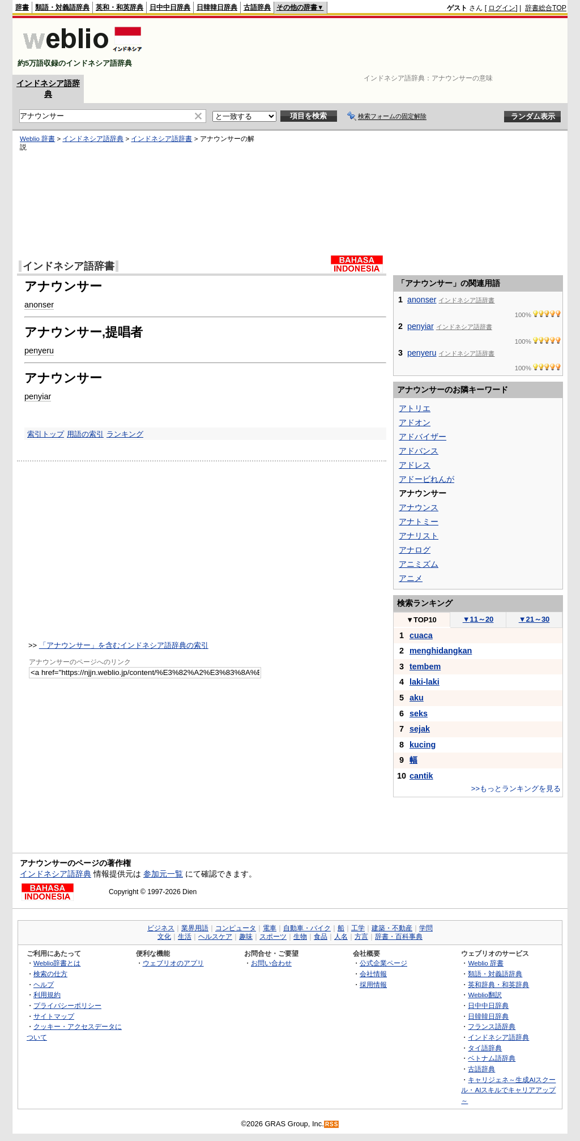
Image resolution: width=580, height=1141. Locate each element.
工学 (358, 928)
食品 (320, 936)
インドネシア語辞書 (161, 138)
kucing (423, 744)
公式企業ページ (383, 963)
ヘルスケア (215, 936)
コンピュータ (235, 928)
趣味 (246, 936)
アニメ (411, 578)
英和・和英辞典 (119, 7)
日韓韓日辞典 (217, 7)
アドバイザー (422, 436)
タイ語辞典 (485, 1048)
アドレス (414, 464)
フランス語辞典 (491, 1026)
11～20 (478, 619)
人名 (341, 936)
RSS (332, 1124)
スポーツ (273, 936)
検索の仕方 (50, 973)
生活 (184, 936)
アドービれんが (426, 479)
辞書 (22, 7)
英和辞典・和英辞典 (498, 984)
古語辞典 (257, 7)
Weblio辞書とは (56, 963)
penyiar (37, 396)
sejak (420, 728)
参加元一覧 (163, 873)
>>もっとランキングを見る (516, 788)
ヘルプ (43, 984)
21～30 (534, 619)
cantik (421, 775)
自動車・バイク (307, 928)
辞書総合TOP (545, 8)
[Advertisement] (360, 46)
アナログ (414, 549)
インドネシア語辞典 (92, 138)
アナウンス (418, 507)
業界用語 (194, 928)
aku (417, 697)
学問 (426, 928)
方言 (361, 936)
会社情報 (373, 973)
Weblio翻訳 (484, 994)
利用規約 (47, 994)
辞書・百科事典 (399, 936)
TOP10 (421, 620)
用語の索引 (85, 434)
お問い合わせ (271, 963)
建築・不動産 (392, 928)
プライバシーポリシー (67, 1005)
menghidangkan (441, 650)
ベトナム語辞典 (491, 1058)
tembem (425, 666)
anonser (39, 304)
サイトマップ (53, 1016)
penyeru (39, 350)
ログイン (501, 8)
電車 (269, 928)
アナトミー (418, 521)
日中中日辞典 (170, 7)
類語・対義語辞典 (62, 7)
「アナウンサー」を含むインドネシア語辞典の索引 (123, 645)
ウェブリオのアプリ (173, 963)
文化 (164, 936)
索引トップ (45, 434)
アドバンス (418, 450)
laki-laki (425, 681)
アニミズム (418, 564)
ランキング (124, 434)
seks (419, 713)
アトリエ (414, 408)
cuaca (421, 635)
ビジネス (160, 928)
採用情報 (373, 984)
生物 (300, 936)
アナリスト (418, 535)
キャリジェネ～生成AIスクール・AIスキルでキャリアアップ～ (508, 1090)
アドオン (414, 422)
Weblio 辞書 (37, 138)
